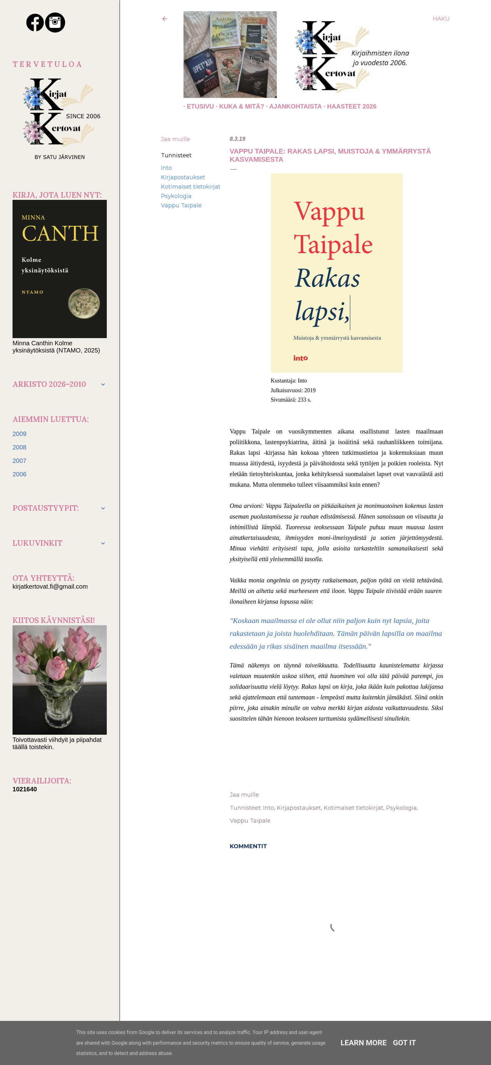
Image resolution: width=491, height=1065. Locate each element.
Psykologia (176, 196)
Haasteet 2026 (348, 106)
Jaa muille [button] (175, 139)
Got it (404, 1042)
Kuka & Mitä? (238, 106)
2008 (20, 447)
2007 (20, 460)
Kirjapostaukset (183, 177)
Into (166, 168)
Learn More (363, 1042)
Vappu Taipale (181, 205)
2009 (20, 433)
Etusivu (197, 106)
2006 (20, 474)
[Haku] (441, 18)
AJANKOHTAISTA (292, 106)
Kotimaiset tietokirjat (190, 186)
